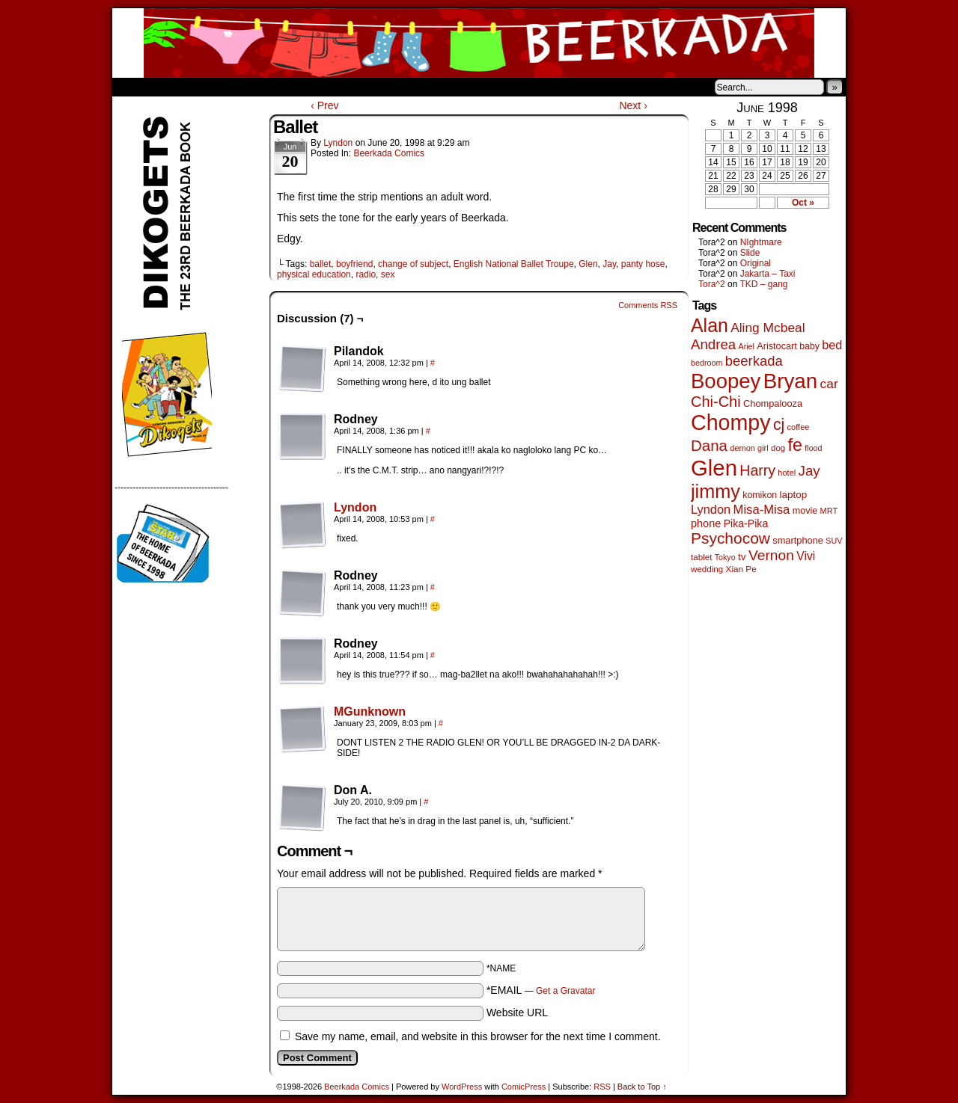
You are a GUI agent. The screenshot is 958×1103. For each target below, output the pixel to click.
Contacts (280, 87)
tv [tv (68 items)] (742, 556)
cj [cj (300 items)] (778, 425)
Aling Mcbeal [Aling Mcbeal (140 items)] (767, 327)
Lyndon (338, 143)
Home (133, 87)
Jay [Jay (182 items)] (809, 471)
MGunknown (370, 711)
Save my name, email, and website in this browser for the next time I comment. (478, 1036)
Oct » (803, 202)
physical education (314, 274)
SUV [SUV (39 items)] (834, 540)
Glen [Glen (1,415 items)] (714, 467)
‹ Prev (324, 105)
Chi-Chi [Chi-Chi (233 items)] (716, 401)
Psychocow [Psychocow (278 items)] (730, 538)
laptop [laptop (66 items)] (794, 494)
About (177, 87)
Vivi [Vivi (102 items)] (805, 556)
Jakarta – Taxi (768, 273)
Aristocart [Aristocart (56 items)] (777, 346)
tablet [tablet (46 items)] (701, 557)
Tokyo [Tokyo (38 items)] (725, 557)
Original (755, 263)
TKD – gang (763, 284)
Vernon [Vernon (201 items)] (771, 555)
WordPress (462, 1086)
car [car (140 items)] (829, 383)
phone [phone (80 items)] (706, 523)
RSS (602, 1086)
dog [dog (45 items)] (778, 447)
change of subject (413, 264)
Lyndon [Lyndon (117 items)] (710, 509)
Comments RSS (647, 305)
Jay (609, 264)
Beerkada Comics (479, 43)
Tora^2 (711, 284)
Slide (750, 253)
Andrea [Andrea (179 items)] (713, 344)
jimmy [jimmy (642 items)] (715, 491)
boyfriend (354, 264)
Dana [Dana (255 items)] (709, 445)
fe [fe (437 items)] (795, 445)
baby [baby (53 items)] (809, 346)
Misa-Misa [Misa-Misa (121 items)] (761, 510)
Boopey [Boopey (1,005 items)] (725, 381)
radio (366, 274)
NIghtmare (761, 242)
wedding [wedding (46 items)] (707, 569)
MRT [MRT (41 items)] (829, 510)
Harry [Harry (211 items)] (757, 470)
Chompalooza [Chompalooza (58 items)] (772, 403)
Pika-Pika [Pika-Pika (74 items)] (746, 523)
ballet (321, 264)
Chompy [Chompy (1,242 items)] (731, 422)
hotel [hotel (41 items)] (787, 472)
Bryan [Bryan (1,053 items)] (790, 381)
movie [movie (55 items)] (805, 511)
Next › (633, 105)
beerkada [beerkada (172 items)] (754, 361)
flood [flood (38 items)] (813, 447)
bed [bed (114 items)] (832, 344)
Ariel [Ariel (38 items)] (746, 346)
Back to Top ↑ (642, 1086)
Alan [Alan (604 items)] (709, 325)
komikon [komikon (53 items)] (759, 495)
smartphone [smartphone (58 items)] (797, 540)
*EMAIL (541, 990)
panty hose (643, 264)
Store (224, 87)
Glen (588, 264)
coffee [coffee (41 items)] (798, 427)
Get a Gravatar (565, 991)
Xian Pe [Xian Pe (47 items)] (741, 569)
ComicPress (523, 1086)
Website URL (517, 1012)
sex (388, 274)
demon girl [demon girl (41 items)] (749, 447)
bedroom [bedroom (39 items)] (707, 362)
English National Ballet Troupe (514, 264)
